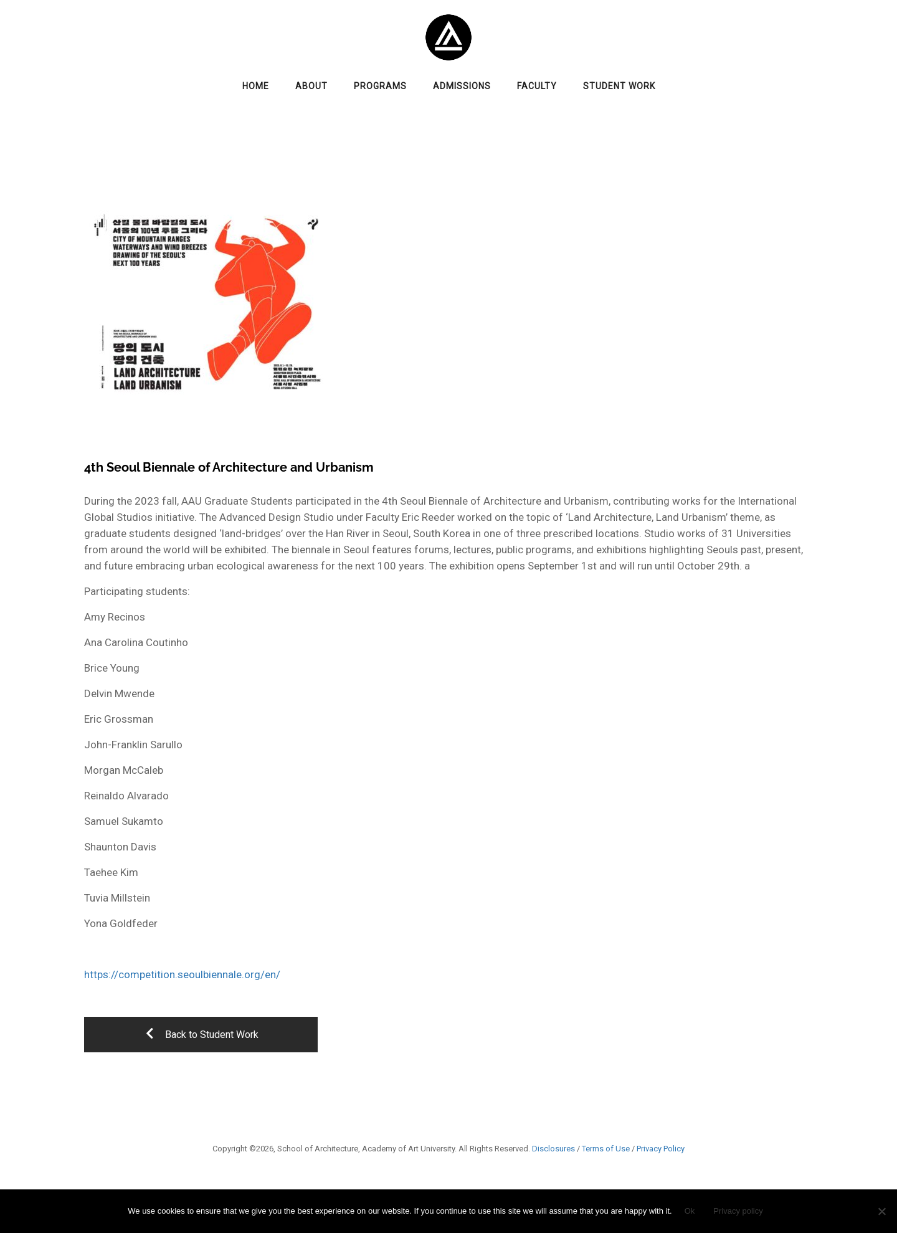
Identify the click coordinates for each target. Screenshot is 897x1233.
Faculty (537, 86)
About (311, 86)
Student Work (619, 86)
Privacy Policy (661, 1148)
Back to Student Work (201, 1034)
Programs (380, 86)
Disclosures (553, 1148)
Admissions (462, 86)
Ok (690, 1211)
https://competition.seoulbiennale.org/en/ (182, 974)
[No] (881, 1211)
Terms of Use (606, 1148)
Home (255, 86)
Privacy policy (737, 1211)
